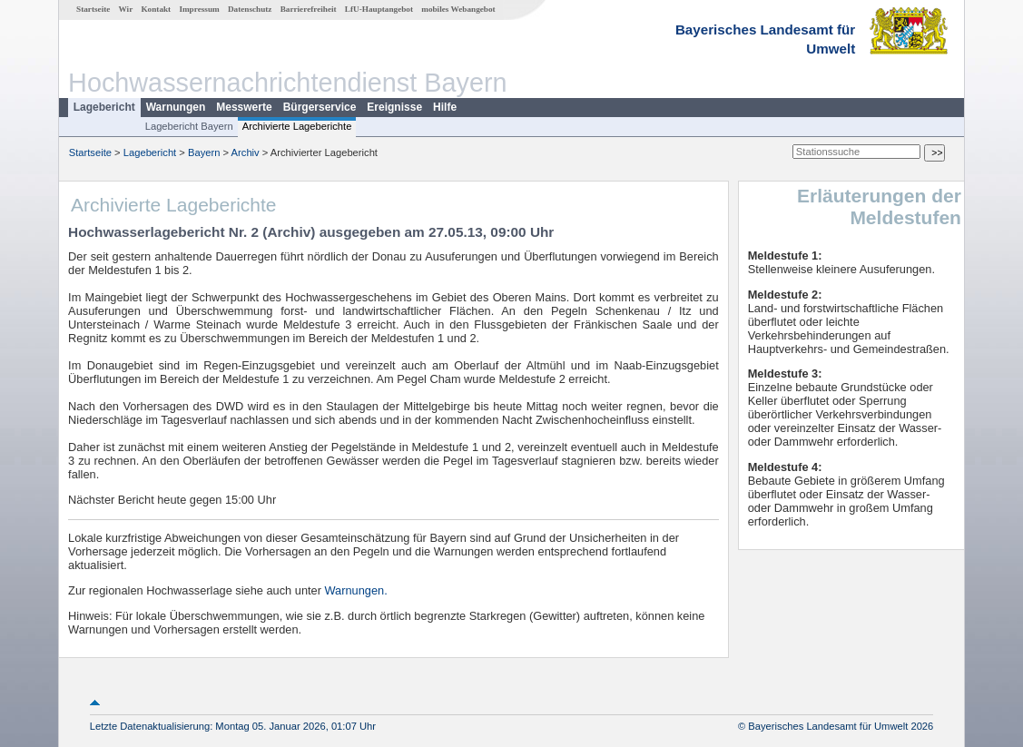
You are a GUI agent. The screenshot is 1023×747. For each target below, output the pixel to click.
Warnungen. (356, 590)
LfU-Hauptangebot (379, 9)
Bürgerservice (320, 107)
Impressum (199, 9)
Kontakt (156, 9)
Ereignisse (394, 107)
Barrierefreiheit (308, 9)
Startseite (93, 9)
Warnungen (176, 107)
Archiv (245, 152)
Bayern (204, 152)
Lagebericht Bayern (189, 126)
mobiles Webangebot (458, 9)
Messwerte (243, 107)
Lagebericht (104, 107)
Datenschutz (250, 9)
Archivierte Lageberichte (297, 126)
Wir (126, 9)
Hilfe (445, 107)
